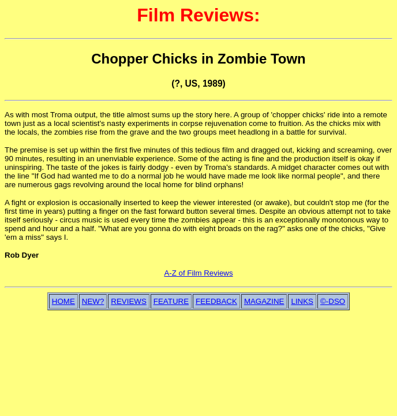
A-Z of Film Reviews (198, 273)
